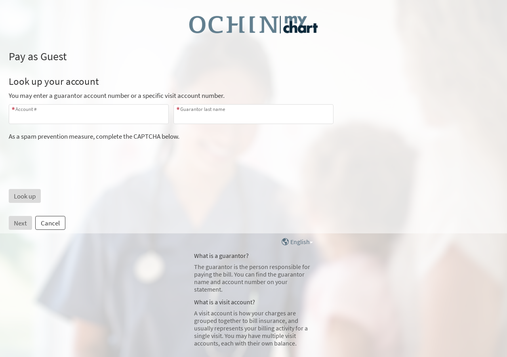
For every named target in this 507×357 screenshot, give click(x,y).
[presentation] (69, 156)
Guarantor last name (202, 109)
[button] (25, 196)
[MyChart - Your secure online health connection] (253, 24)
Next (20, 223)
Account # (25, 109)
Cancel (50, 223)
